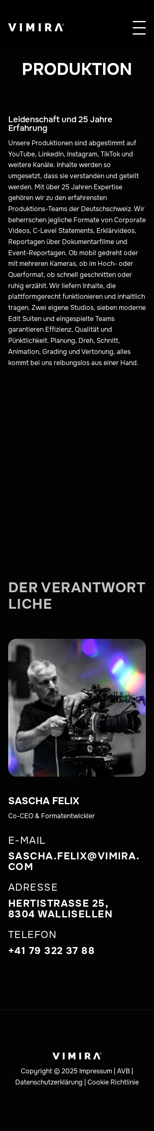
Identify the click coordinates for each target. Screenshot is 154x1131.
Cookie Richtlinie (113, 1082)
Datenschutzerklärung (49, 1082)
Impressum (95, 1071)
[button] (139, 22)
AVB (123, 1071)
